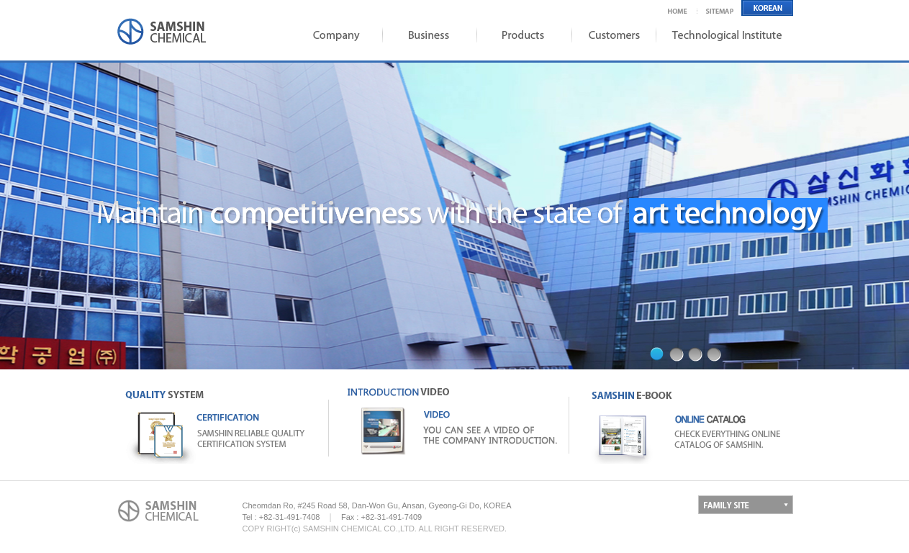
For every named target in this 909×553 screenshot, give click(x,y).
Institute (725, 34)
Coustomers (610, 34)
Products (520, 34)
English (767, 8)
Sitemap (720, 8)
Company (333, 34)
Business (427, 34)
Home (682, 8)
